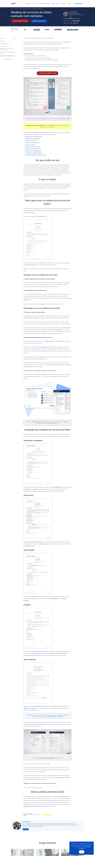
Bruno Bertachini (26, 821)
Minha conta (78, 3)
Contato (63, 3)
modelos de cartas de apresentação (46, 758)
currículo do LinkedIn (57, 329)
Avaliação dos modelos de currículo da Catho (8, 53)
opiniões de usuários (52, 125)
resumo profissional (44, 544)
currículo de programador (41, 347)
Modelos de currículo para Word (32, 138)
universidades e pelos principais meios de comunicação (35, 806)
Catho (25, 184)
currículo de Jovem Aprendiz (58, 706)
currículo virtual (65, 327)
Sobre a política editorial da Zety (6, 55)
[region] (8, 48)
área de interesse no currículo (30, 489)
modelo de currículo (58, 66)
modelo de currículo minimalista (30, 318)
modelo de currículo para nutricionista (33, 542)
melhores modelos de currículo (41, 132)
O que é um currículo (30, 144)
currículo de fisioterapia (28, 265)
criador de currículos (64, 118)
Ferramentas (27, 3)
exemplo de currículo (49, 341)
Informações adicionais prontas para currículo (35, 155)
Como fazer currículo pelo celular (33, 146)
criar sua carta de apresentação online (37, 724)
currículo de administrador (54, 598)
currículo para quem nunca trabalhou (38, 651)
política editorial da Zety (62, 796)
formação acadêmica (62, 653)
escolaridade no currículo (29, 546)
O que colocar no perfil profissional (33, 151)
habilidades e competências (29, 708)
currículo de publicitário (55, 487)
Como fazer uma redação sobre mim (33, 153)
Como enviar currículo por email (32, 148)
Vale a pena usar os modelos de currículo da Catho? (6, 49)
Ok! (82, 851)
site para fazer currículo (63, 777)
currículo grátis (39, 216)
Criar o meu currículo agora (47, 73)
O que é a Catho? (3, 46)
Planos (69, 3)
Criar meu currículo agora (20, 21)
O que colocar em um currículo (32, 142)
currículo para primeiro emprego (40, 706)
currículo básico (34, 596)
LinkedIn (67, 186)
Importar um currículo (38, 21)
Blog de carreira (55, 3)
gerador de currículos (41, 374)
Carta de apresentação (44, 3)
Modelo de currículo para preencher (33, 136)
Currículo (35, 3)
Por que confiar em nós (4, 43)
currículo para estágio (36, 653)
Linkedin (25, 829)
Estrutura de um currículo (31, 140)
